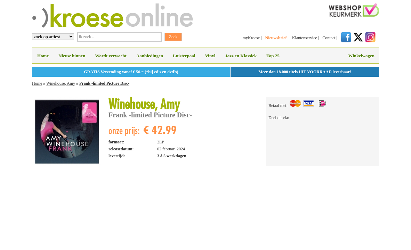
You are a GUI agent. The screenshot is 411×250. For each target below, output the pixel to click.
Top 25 (272, 55)
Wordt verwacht (111, 55)
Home (43, 55)
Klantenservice (304, 37)
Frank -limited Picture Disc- (104, 83)
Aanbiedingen (149, 55)
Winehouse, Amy (60, 83)
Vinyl (210, 55)
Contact (328, 37)
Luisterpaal (184, 55)
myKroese (251, 37)
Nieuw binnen (71, 55)
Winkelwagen (361, 55)
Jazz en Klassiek (241, 55)
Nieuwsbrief (276, 37)
